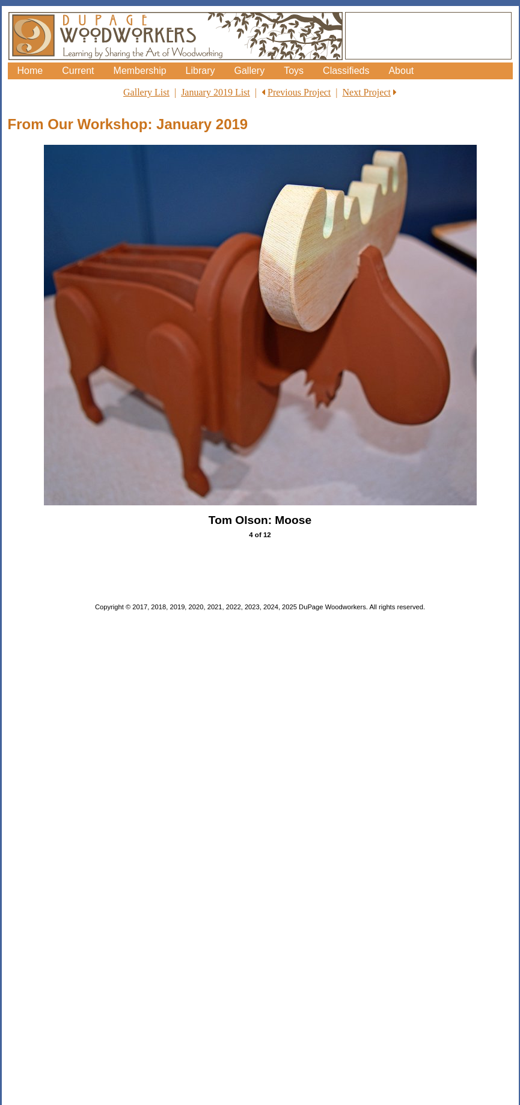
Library (200, 70)
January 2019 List (215, 92)
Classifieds (346, 70)
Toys (294, 70)
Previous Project (299, 92)
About (401, 70)
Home (30, 70)
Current (78, 70)
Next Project (367, 92)
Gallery (249, 70)
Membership (140, 70)
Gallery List (146, 92)
